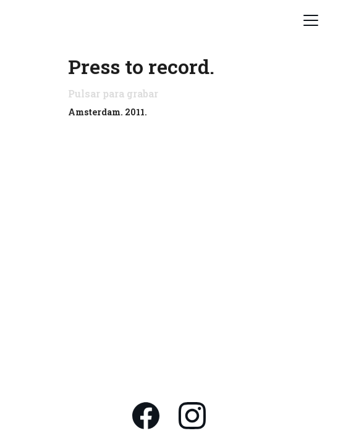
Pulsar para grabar (113, 93)
